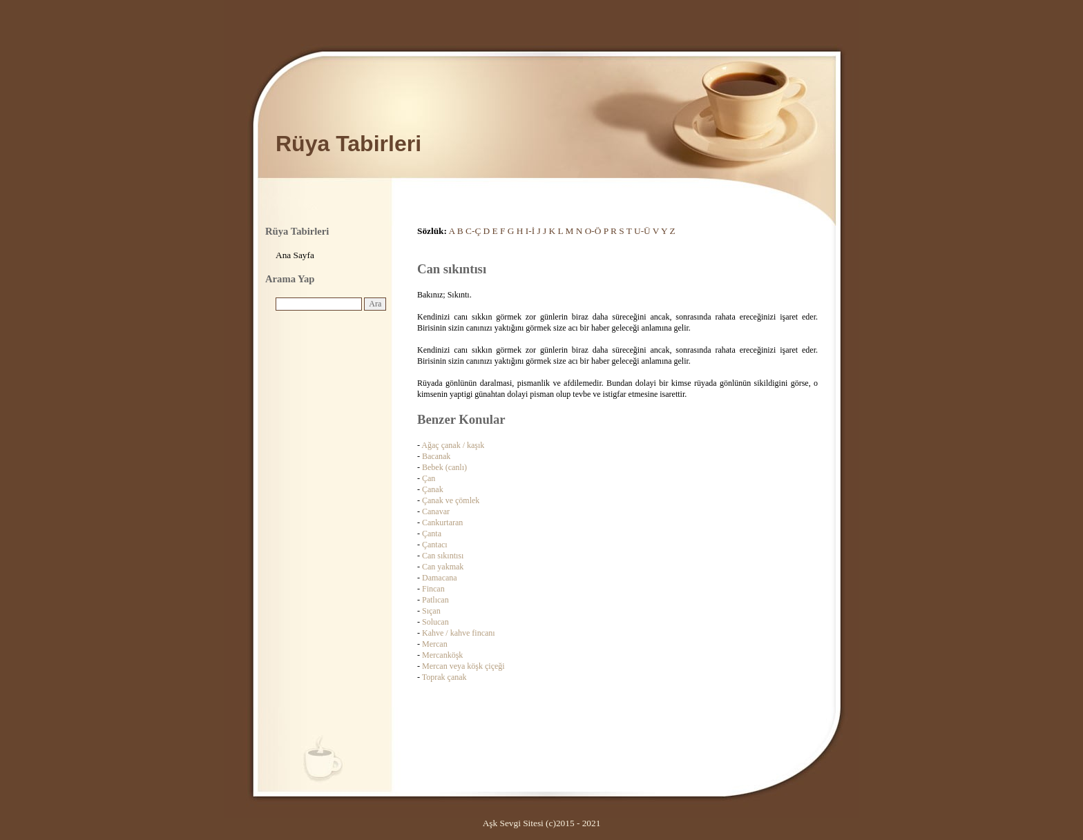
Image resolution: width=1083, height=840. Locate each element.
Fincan (433, 589)
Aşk (490, 823)
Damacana (439, 578)
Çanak (432, 489)
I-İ (530, 231)
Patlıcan (435, 600)
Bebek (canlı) (444, 467)
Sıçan (431, 611)
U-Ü (642, 231)
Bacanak (436, 456)
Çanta (431, 533)
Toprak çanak (444, 677)
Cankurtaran (442, 522)
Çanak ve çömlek (450, 500)
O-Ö (593, 231)
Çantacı (435, 544)
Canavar (436, 511)
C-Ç (473, 231)
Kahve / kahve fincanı (458, 633)
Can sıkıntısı (442, 555)
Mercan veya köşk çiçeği (463, 666)
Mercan (435, 644)
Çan (428, 478)
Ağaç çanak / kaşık (452, 445)
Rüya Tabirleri (348, 143)
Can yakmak (442, 567)
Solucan (435, 622)
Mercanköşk (442, 655)
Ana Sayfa (295, 255)
